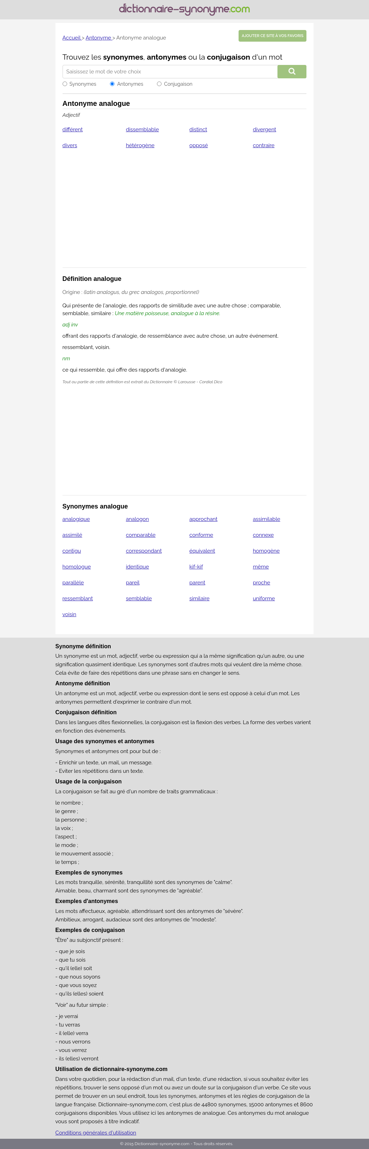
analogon (137, 519)
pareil (133, 582)
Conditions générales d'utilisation (95, 1133)
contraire (263, 145)
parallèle (73, 582)
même (261, 567)
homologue (77, 567)
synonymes (123, 57)
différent (73, 129)
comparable (141, 535)
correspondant (144, 551)
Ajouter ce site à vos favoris (272, 36)
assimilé (72, 535)
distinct (198, 129)
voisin (69, 614)
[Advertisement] (185, 212)
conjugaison (228, 57)
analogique (76, 519)
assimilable (266, 519)
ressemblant (78, 598)
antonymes (166, 57)
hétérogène (140, 145)
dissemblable (142, 129)
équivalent (202, 551)
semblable (139, 598)
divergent (264, 129)
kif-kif (196, 567)
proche (261, 582)
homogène (266, 551)
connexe (263, 535)
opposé (198, 145)
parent (197, 582)
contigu (72, 551)
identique (137, 567)
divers (70, 145)
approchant (203, 519)
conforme (201, 535)
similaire (199, 598)
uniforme (264, 598)
